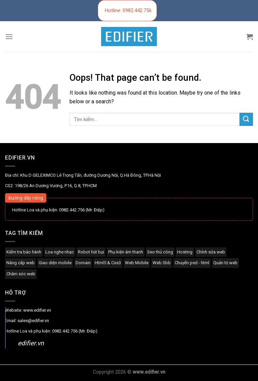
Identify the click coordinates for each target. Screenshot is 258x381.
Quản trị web (225, 262)
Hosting (184, 251)
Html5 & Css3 (108, 262)
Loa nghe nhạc (59, 251)
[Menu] (9, 36)
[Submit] (246, 119)
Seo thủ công (160, 251)
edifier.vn (31, 343)
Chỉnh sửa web (211, 251)
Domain (83, 262)
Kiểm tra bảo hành (23, 251)
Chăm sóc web (20, 273)
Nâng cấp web (20, 262)
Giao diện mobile (55, 262)
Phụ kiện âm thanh (125, 251)
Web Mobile (136, 262)
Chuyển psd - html (192, 262)
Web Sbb (162, 262)
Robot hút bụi (91, 251)
